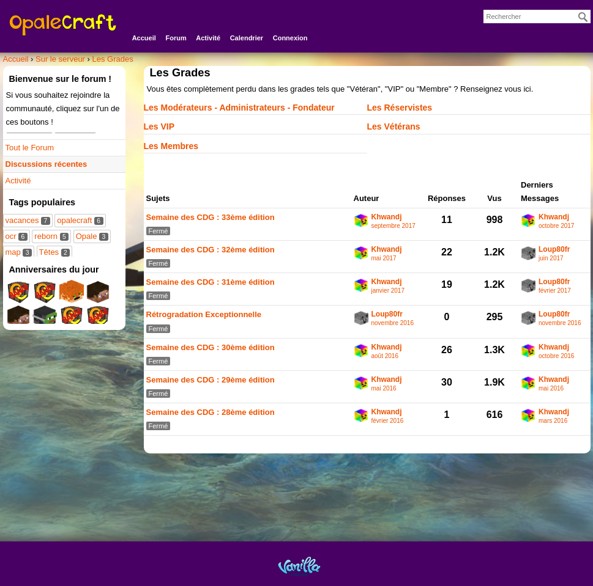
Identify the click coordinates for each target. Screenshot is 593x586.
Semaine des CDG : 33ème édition (210, 217)
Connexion (290, 38)
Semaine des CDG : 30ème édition (210, 347)
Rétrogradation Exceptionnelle (204, 314)
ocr (17, 236)
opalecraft (80, 220)
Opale (92, 236)
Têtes (54, 252)
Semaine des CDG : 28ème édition (210, 412)
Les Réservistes (400, 107)
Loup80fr (554, 250)
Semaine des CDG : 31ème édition (210, 282)
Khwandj (386, 217)
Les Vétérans (393, 126)
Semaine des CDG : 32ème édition (210, 249)
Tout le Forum (30, 147)
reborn (51, 236)
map (19, 252)
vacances (28, 220)
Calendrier (246, 38)
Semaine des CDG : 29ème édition (210, 379)
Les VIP (159, 126)
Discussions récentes (47, 164)
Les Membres (171, 146)
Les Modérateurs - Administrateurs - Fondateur (239, 107)
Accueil (144, 38)
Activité (208, 38)
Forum (175, 38)
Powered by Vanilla (299, 566)
